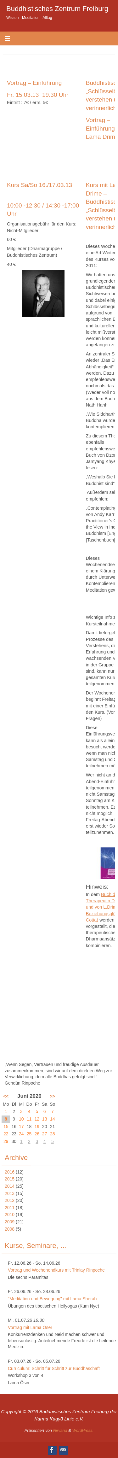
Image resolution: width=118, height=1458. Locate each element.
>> (52, 1096)
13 (44, 1118)
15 (5, 1126)
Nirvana (60, 1430)
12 (37, 1118)
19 (37, 1126)
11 (29, 1118)
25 (29, 1133)
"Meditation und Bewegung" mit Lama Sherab (52, 1298)
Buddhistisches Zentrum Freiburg (57, 9)
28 (52, 1133)
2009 (9, 1221)
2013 (9, 1193)
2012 (9, 1200)
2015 (9, 1178)
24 (21, 1133)
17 (21, 1126)
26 (37, 1133)
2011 (9, 1207)
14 (52, 1118)
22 (5, 1133)
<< (5, 1096)
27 (44, 1133)
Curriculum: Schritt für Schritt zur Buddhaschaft (54, 1368)
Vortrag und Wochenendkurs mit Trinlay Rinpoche (56, 1270)
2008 (9, 1229)
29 (5, 1141)
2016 (9, 1171)
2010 (9, 1214)
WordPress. (82, 1430)
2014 (9, 1186)
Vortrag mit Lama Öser (30, 1327)
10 (21, 1118)
